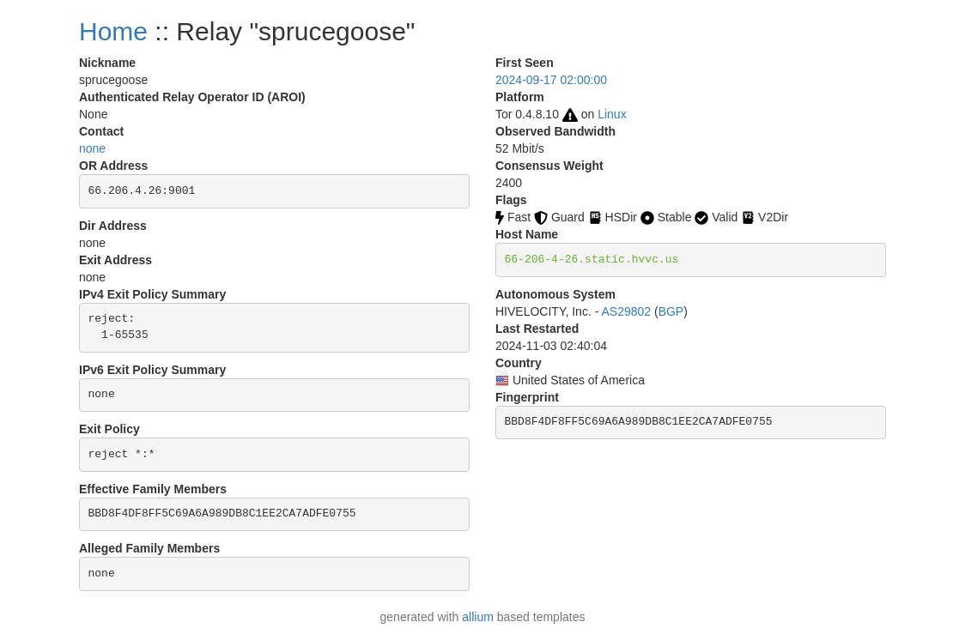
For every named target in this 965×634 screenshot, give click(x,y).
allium (478, 617)
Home (113, 31)
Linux (612, 114)
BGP (671, 311)
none (92, 148)
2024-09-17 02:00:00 (551, 80)
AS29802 (626, 311)
